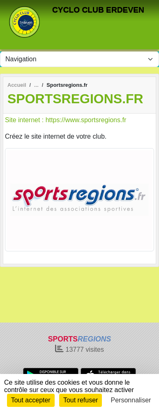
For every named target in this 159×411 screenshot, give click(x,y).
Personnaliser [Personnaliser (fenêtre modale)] (131, 400)
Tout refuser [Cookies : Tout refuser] (80, 400)
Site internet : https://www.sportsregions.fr (65, 119)
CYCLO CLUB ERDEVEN (98, 9)
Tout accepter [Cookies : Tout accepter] (31, 400)
